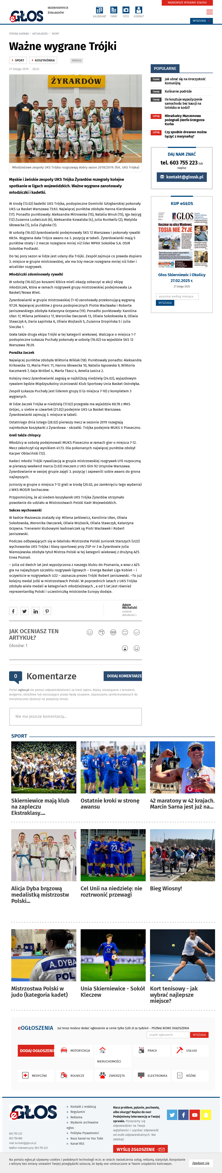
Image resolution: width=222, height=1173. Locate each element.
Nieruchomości (109, 1054)
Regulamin (77, 1112)
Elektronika (151, 1075)
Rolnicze (71, 1075)
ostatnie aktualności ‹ (129, 613)
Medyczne (33, 1075)
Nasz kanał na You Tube (86, 1138)
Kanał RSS (77, 1144)
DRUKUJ (77, 60)
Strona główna (19, 33)
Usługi (185, 1050)
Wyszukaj (201, 20)
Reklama (76, 1117)
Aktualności (40, 33)
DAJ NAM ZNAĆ (182, 154)
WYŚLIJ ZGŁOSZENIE (136, 1149)
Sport (55, 33)
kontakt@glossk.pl (181, 177)
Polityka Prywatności (84, 1133)
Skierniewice (58, 7)
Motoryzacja (74, 1050)
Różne (185, 1075)
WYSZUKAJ (165, 303)
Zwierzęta (111, 1075)
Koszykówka (43, 60)
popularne (165, 68)
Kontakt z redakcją (83, 1107)
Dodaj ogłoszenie (37, 1050)
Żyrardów (56, 12)
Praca (146, 1050)
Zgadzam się (202, 1163)
